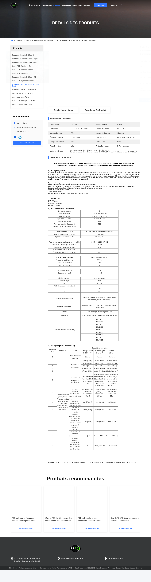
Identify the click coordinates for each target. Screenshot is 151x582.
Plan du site (13, 575)
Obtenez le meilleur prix (107, 100)
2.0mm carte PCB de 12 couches (100, 470)
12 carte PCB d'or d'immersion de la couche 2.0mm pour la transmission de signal (58, 527)
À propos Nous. (45, 5)
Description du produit (95, 110)
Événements (66, 5)
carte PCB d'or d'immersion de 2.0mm (70, 470)
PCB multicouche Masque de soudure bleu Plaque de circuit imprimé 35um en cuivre (23, 527)
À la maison (34, 5)
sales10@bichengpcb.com (27, 127)
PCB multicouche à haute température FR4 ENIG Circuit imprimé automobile (89, 527)
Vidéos (74, 5)
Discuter (100, 5)
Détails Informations (63, 110)
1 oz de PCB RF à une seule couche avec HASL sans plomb (125, 527)
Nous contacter (84, 5)
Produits (56, 5)
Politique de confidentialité (27, 575)
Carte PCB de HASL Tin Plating (126, 470)
